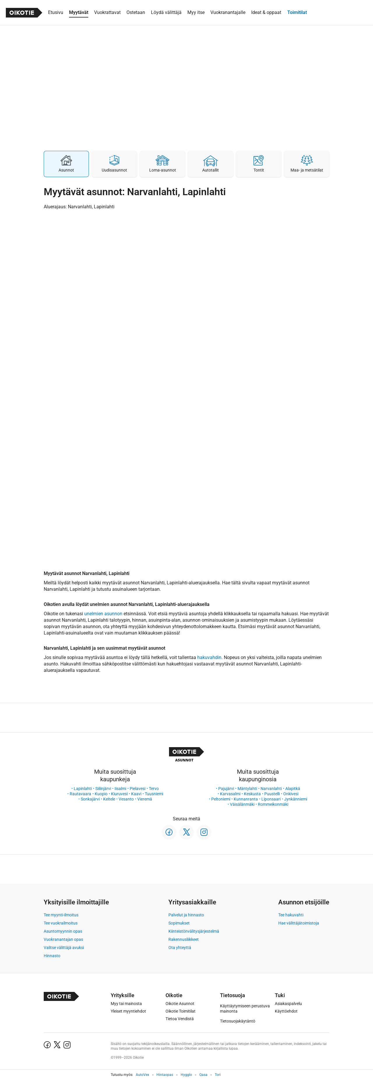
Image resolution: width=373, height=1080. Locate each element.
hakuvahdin (209, 657)
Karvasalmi (230, 793)
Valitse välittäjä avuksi (64, 947)
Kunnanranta (246, 799)
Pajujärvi (226, 788)
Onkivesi (290, 793)
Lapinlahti (83, 788)
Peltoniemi (220, 799)
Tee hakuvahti (290, 915)
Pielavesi (137, 788)
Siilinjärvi (103, 788)
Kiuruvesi (119, 793)
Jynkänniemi (295, 799)
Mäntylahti (247, 788)
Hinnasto (52, 955)
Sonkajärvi (90, 799)
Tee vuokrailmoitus (61, 923)
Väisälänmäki (242, 804)
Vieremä (144, 799)
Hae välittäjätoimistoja (298, 923)
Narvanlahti (271, 788)
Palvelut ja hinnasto (186, 915)
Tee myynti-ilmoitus (61, 915)
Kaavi (136, 793)
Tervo (154, 788)
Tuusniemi (154, 793)
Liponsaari (271, 799)
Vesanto (126, 799)
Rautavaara (80, 793)
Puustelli (272, 793)
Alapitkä (292, 788)
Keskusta (252, 793)
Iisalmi (120, 788)
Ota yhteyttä (179, 947)
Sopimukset (179, 923)
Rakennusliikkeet (183, 939)
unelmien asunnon (103, 613)
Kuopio (101, 793)
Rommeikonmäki (273, 804)
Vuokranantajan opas (63, 939)
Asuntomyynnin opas (63, 931)
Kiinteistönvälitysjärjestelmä (193, 931)
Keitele (109, 799)
